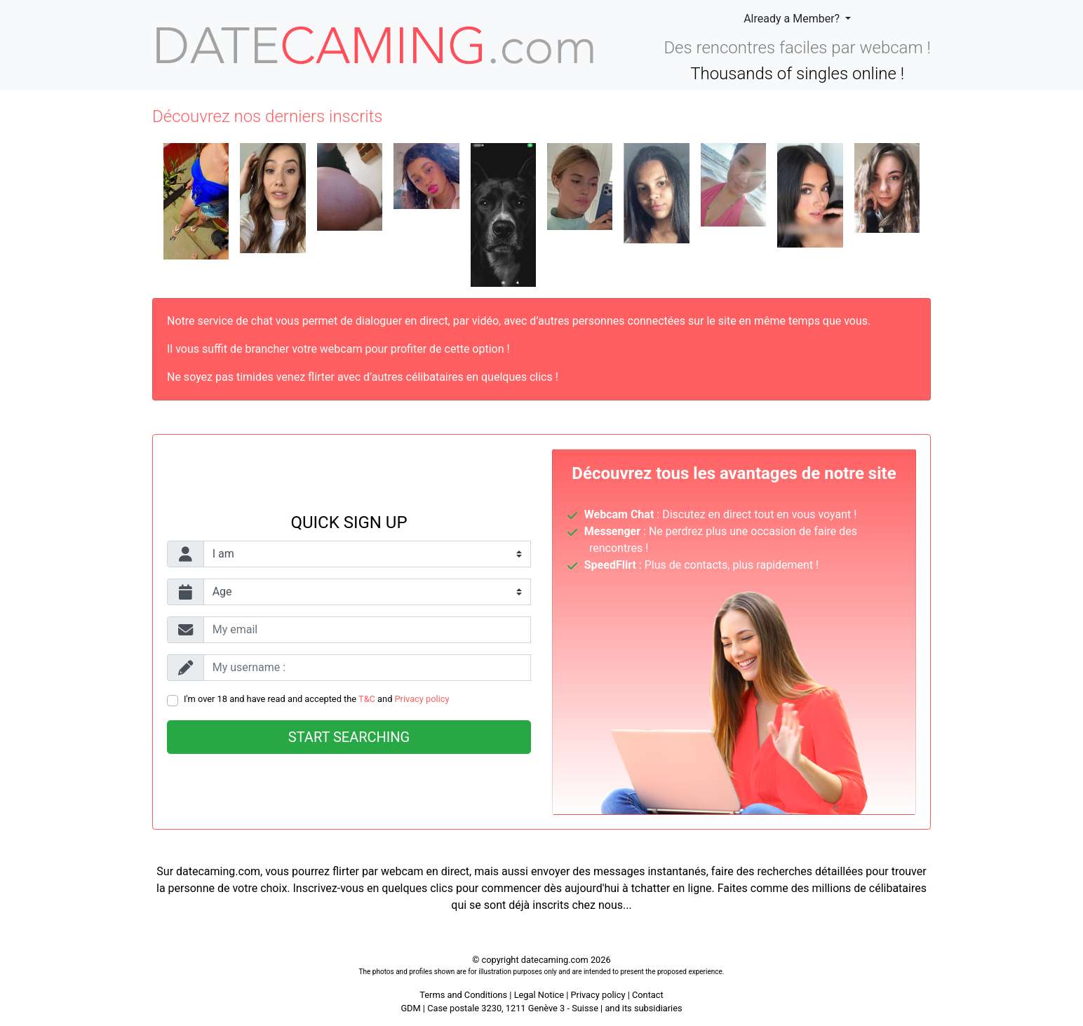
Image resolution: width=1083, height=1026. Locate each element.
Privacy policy (422, 699)
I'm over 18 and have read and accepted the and (317, 699)
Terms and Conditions (463, 995)
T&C (366, 699)
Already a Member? (793, 18)
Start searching (349, 737)
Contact (648, 995)
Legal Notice (540, 995)
